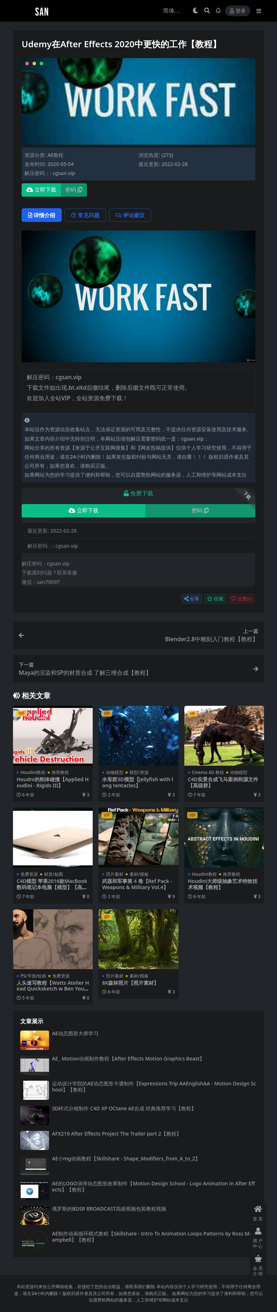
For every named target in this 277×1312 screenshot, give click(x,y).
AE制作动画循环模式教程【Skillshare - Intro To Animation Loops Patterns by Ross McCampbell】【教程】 (153, 1236)
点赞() (241, 599)
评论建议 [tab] (130, 215)
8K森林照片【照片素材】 (130, 982)
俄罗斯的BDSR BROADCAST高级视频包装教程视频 (109, 1208)
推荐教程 (60, 772)
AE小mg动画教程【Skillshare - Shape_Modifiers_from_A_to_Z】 (126, 1158)
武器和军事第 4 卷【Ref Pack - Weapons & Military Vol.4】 (137, 884)
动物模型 (114, 772)
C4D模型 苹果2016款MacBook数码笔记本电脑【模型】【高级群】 (52, 887)
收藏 (215, 599)
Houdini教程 (33, 772)
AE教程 (55, 155)
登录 (238, 11)
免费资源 (29, 874)
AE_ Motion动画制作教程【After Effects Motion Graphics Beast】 (128, 1058)
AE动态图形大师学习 (75, 1033)
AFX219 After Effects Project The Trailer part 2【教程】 (116, 1133)
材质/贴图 (53, 874)
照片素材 (114, 874)
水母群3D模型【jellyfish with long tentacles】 (137, 782)
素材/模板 (139, 874)
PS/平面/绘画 (33, 976)
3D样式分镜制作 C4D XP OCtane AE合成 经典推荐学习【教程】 (124, 1108)
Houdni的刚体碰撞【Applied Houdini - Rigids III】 (53, 782)
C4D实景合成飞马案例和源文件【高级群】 (223, 782)
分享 (191, 599)
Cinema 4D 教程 (208, 772)
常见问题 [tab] (85, 215)
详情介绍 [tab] (41, 215)
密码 (73, 190)
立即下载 (41, 190)
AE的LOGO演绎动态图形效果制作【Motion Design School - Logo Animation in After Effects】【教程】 (153, 1186)
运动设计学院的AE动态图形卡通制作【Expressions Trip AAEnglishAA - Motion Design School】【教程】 (154, 1086)
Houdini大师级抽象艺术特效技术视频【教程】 (223, 884)
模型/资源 (139, 772)
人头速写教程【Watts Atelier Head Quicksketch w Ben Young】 (53, 988)
